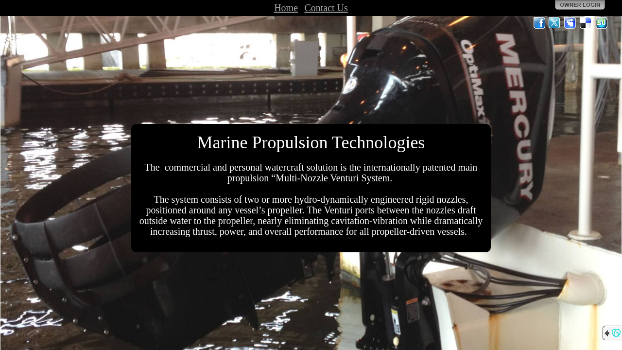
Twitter (555, 23)
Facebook (539, 23)
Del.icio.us (586, 23)
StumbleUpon (601, 23)
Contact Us (325, 7)
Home (286, 7)
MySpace (570, 23)
